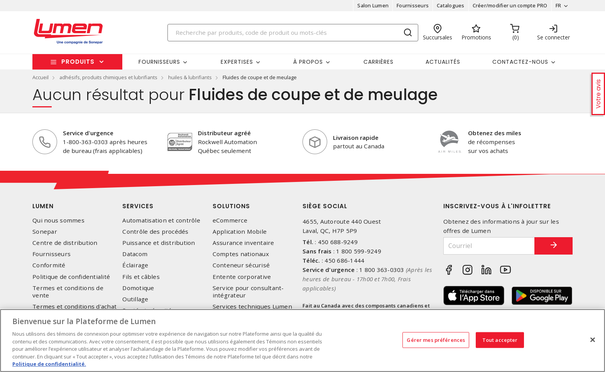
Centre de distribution (65, 242)
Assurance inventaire (243, 242)
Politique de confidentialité (71, 276)
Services (138, 206)
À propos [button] (308, 62)
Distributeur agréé (224, 133)
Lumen (43, 206)
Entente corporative (242, 276)
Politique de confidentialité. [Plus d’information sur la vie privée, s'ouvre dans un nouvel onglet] (49, 363)
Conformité (49, 265)
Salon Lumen (373, 5)
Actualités (443, 62)
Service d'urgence (88, 133)
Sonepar (44, 231)
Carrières (378, 62)
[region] (302, 340)
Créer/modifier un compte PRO (509, 5)
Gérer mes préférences (436, 339)
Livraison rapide (356, 137)
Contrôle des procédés (155, 231)
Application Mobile (240, 231)
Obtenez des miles (494, 133)
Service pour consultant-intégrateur (248, 291)
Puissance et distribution (158, 242)
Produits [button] (78, 62)
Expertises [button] (237, 62)
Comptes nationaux (241, 254)
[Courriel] (488, 246)
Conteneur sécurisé (241, 265)
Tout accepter (500, 339)
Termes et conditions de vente (67, 291)
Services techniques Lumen (252, 306)
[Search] (292, 32)
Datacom (134, 254)
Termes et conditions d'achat (74, 306)
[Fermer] (592, 339)
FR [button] (558, 5)
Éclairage (135, 265)
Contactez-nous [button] (520, 62)
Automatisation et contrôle (161, 220)
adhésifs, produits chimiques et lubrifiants (108, 77)
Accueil (40, 77)
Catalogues (451, 5)
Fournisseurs (413, 5)
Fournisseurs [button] (159, 62)
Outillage (135, 299)
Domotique (138, 288)
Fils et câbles (141, 276)
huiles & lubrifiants (190, 77)
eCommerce (230, 220)
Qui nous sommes (58, 220)
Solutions (231, 206)
